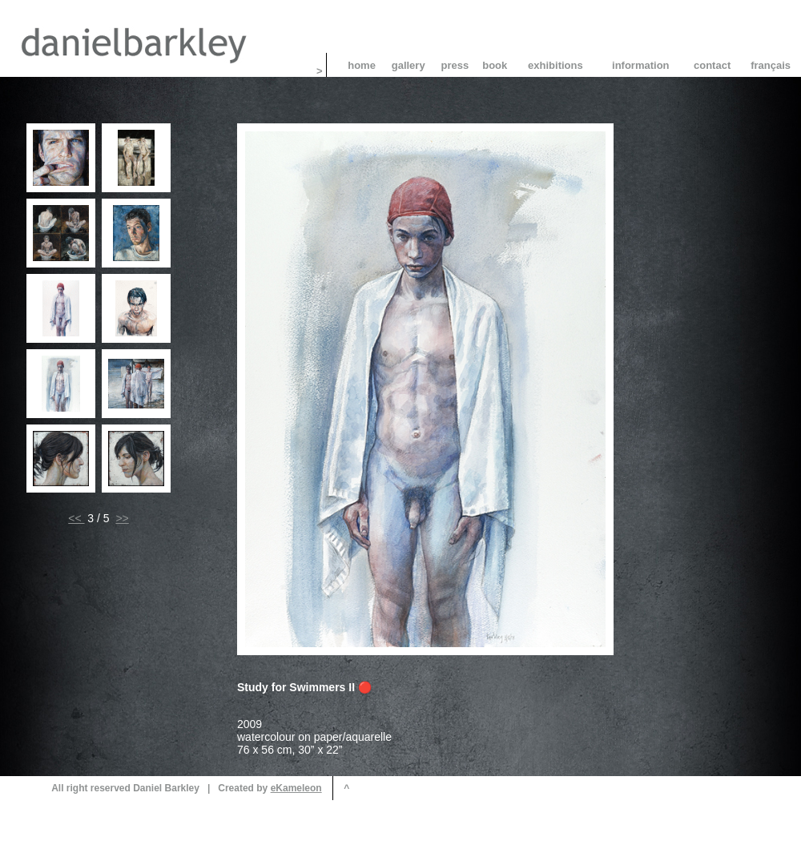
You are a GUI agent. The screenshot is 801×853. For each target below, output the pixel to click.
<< (76, 518)
